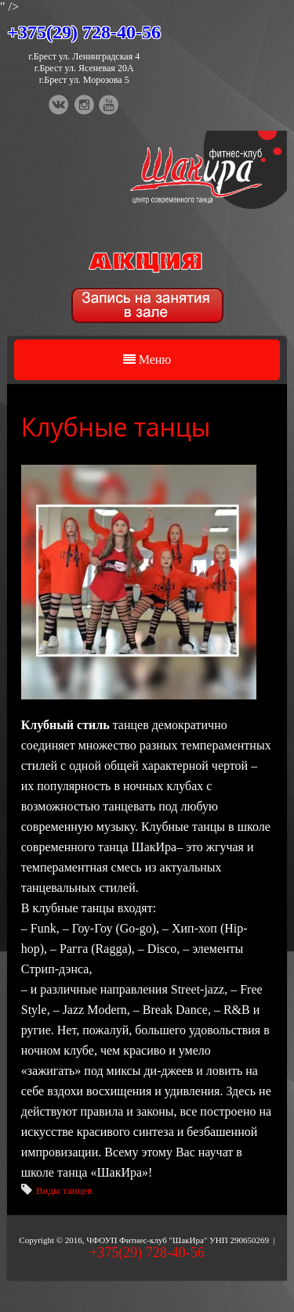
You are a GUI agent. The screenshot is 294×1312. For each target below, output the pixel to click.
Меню (147, 359)
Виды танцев (64, 1190)
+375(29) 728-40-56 (84, 32)
